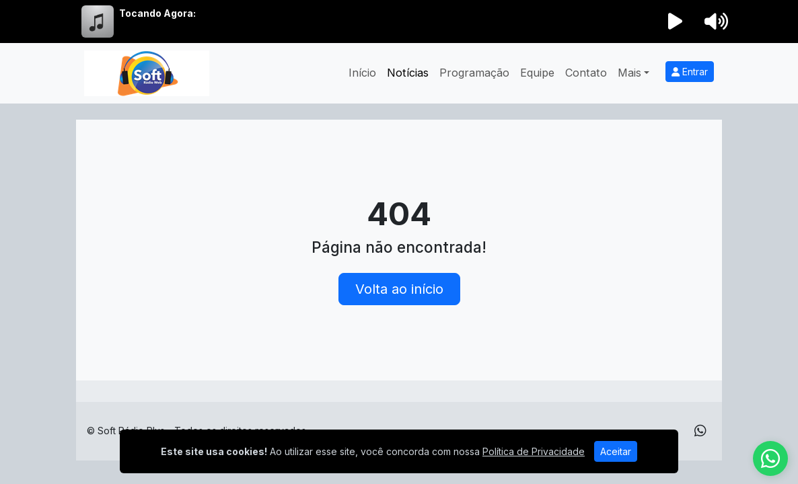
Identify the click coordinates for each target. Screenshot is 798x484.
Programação (474, 72)
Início (362, 72)
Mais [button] (629, 72)
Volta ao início (399, 289)
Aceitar (615, 451)
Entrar (690, 71)
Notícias (408, 72)
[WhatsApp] (700, 431)
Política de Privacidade (533, 451)
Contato (586, 72)
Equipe (537, 72)
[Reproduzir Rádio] (675, 21)
